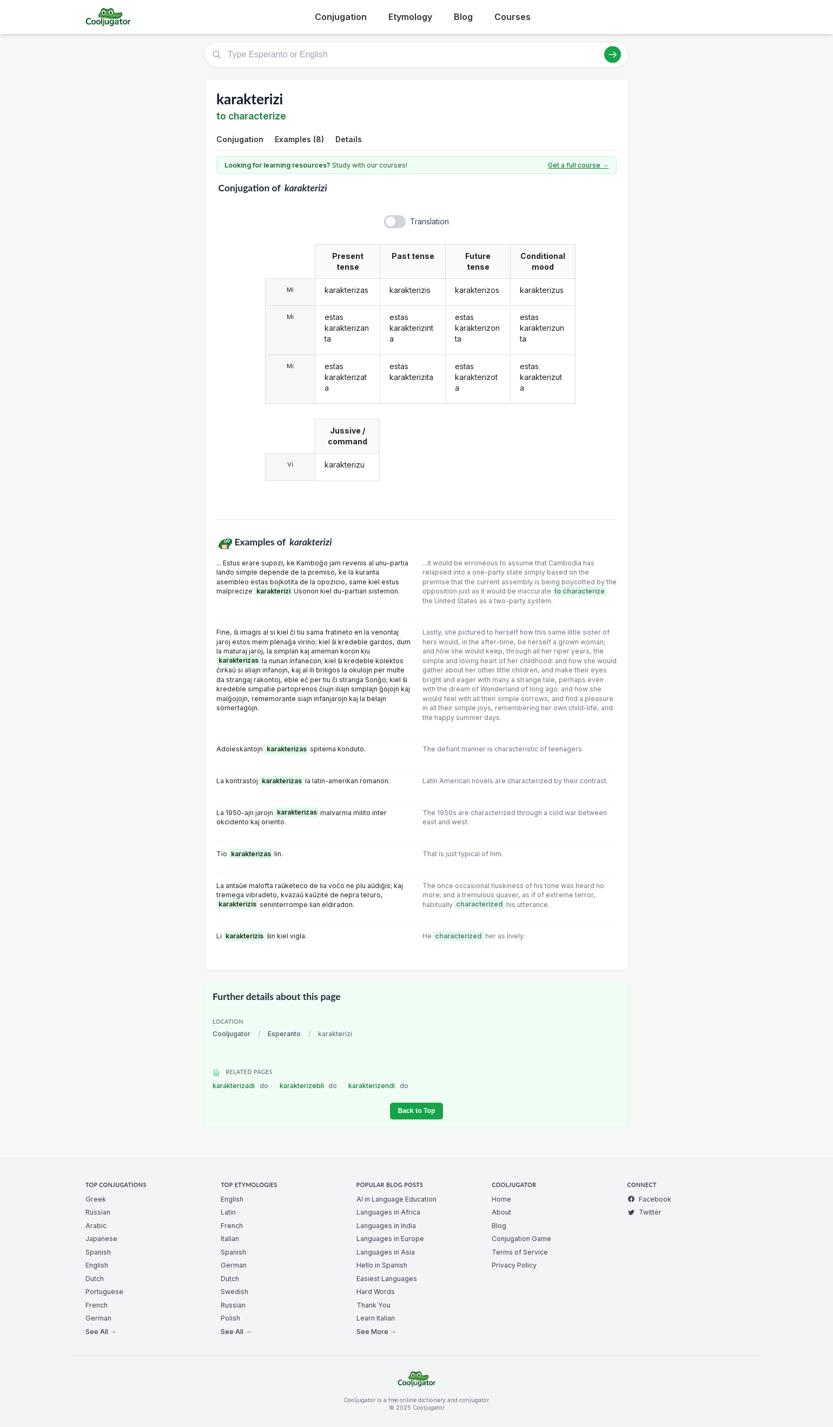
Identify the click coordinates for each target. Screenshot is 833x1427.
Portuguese (104, 1292)
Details (348, 139)
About (501, 1212)
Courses (512, 16)
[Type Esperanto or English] (416, 55)
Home (501, 1199)
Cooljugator (231, 1034)
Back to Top (416, 1111)
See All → (100, 1332)
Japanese (101, 1239)
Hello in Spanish (381, 1265)
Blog (463, 16)
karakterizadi (240, 1086)
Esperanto (284, 1034)
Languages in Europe (390, 1239)
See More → (376, 1332)
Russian (97, 1212)
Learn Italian (375, 1318)
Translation (429, 221)
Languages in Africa (388, 1212)
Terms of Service (520, 1252)
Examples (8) (299, 139)
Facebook (649, 1199)
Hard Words (375, 1292)
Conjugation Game (521, 1239)
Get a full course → (578, 165)
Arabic (96, 1226)
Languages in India (386, 1226)
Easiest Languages (386, 1279)
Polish (230, 1318)
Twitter (644, 1212)
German (98, 1318)
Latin (228, 1212)
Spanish (98, 1252)
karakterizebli (309, 1086)
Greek (95, 1199)
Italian (230, 1239)
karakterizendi (378, 1086)
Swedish (234, 1292)
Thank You (373, 1305)
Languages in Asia (385, 1252)
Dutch (94, 1279)
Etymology (410, 16)
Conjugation (341, 16)
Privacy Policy (514, 1265)
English (96, 1265)
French (96, 1305)
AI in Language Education (396, 1199)
